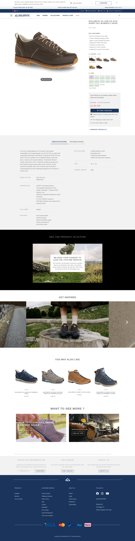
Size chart (102, 84)
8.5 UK (97, 84)
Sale (77, 15)
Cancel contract (46, 493)
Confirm (103, 3)
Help (82, 10)
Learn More (24, 434)
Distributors (72, 501)
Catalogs (17, 493)
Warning (17, 496)
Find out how (78, 433)
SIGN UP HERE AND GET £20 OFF (67, 7)
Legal (70, 496)
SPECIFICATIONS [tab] (59, 142)
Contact (44, 504)
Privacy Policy (72, 499)
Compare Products (98, 129)
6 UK (97, 80)
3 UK (91, 76)
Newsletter (44, 507)
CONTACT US (104, 471)
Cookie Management (47, 512)
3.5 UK (97, 76)
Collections (55, 15)
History (71, 493)
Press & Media (18, 499)
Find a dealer (104, 110)
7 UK (107, 80)
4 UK (102, 76)
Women (45, 15)
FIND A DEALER (67, 471)
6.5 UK (102, 80)
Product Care (68, 15)
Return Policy (45, 499)
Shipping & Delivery (47, 496)
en (16, 11)
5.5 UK (91, 80)
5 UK (113, 76)
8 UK (91, 84)
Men (38, 15)
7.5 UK (113, 80)
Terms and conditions (47, 515)
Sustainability (72, 504)
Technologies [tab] (77, 142)
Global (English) (81, 3)
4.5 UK (107, 76)
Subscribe (40, 471)
